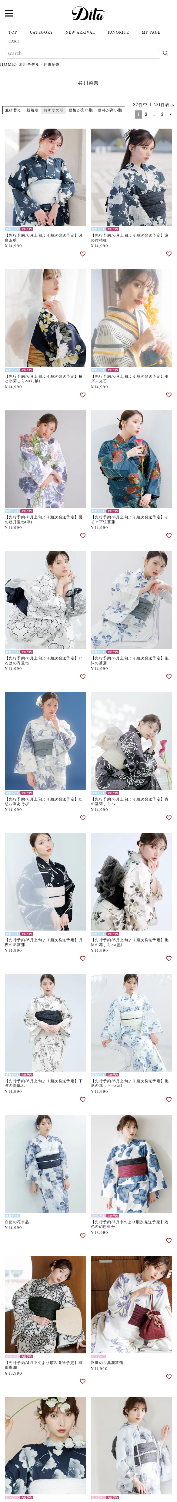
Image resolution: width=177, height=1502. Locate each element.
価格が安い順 (81, 110)
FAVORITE (118, 33)
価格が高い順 (110, 110)
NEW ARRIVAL (80, 33)
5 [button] (162, 114)
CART (14, 41)
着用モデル (29, 64)
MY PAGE (151, 33)
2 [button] (146, 114)
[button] (170, 114)
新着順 (33, 110)
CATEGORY (41, 33)
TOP (12, 33)
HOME (7, 64)
